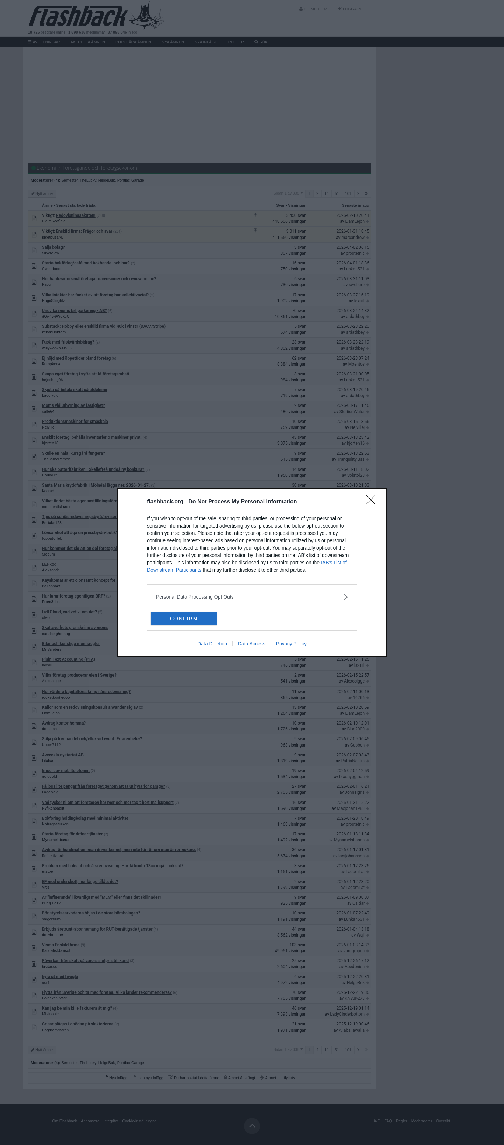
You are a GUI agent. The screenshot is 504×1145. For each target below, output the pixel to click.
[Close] (373, 502)
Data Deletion (212, 644)
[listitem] (252, 597)
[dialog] (252, 572)
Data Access (251, 644)
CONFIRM (184, 618)
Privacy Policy (291, 644)
